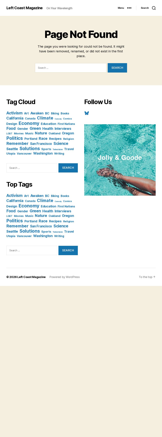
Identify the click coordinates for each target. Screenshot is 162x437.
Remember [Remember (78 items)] (17, 143)
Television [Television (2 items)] (58, 149)
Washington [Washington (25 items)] (43, 153)
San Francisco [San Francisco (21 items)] (41, 144)
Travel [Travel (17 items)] (69, 149)
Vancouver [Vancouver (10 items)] (24, 153)
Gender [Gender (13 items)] (22, 129)
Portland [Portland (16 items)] (30, 139)
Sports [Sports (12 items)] (46, 149)
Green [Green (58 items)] (35, 128)
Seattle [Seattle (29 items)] (12, 149)
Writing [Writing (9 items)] (59, 153)
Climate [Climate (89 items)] (45, 117)
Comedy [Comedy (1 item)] (58, 119)
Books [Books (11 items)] (65, 113)
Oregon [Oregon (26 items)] (68, 133)
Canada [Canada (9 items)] (30, 118)
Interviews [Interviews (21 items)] (63, 129)
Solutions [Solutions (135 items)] (30, 148)
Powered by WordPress (64, 277)
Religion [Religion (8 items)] (68, 138)
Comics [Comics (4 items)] (67, 118)
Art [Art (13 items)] (26, 113)
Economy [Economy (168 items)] (29, 123)
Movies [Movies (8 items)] (19, 133)
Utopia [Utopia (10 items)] (10, 153)
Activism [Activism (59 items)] (14, 113)
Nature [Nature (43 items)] (41, 133)
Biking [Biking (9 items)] (55, 113)
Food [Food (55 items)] (11, 128)
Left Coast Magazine (24, 8)
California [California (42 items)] (14, 118)
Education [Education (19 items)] (48, 124)
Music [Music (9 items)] (29, 133)
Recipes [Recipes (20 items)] (55, 139)
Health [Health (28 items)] (47, 128)
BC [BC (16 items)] (47, 113)
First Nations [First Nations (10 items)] (66, 124)
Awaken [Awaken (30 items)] (37, 113)
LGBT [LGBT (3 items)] (9, 133)
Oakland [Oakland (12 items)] (54, 133)
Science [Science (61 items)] (61, 143)
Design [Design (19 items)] (11, 124)
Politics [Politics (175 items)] (14, 138)
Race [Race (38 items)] (43, 138)
